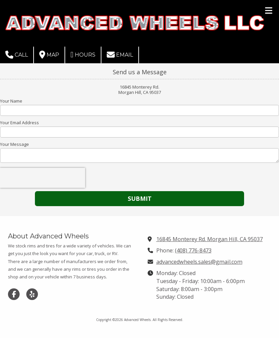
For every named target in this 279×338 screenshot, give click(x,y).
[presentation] (42, 178)
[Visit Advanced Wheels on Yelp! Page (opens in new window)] (32, 294)
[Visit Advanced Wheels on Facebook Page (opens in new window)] (14, 294)
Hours (82, 55)
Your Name (11, 101)
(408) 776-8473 (193, 250)
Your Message (14, 144)
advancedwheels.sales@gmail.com (199, 261)
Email (120, 55)
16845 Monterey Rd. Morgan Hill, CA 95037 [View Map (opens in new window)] (209, 239)
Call (16, 55)
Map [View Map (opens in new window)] (49, 55)
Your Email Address (19, 122)
